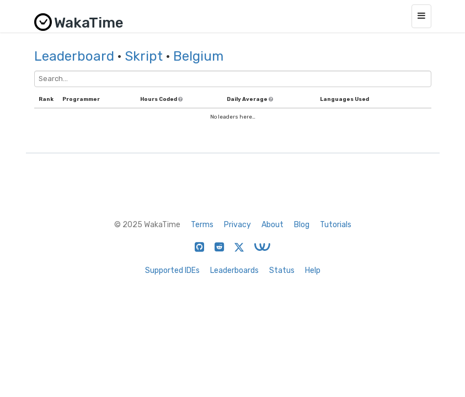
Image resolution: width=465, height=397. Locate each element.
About (272, 224)
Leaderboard (74, 56)
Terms (202, 224)
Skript (144, 56)
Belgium (198, 56)
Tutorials (335, 224)
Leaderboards (234, 270)
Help (312, 270)
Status (282, 270)
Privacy (237, 224)
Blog (301, 224)
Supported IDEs (172, 270)
